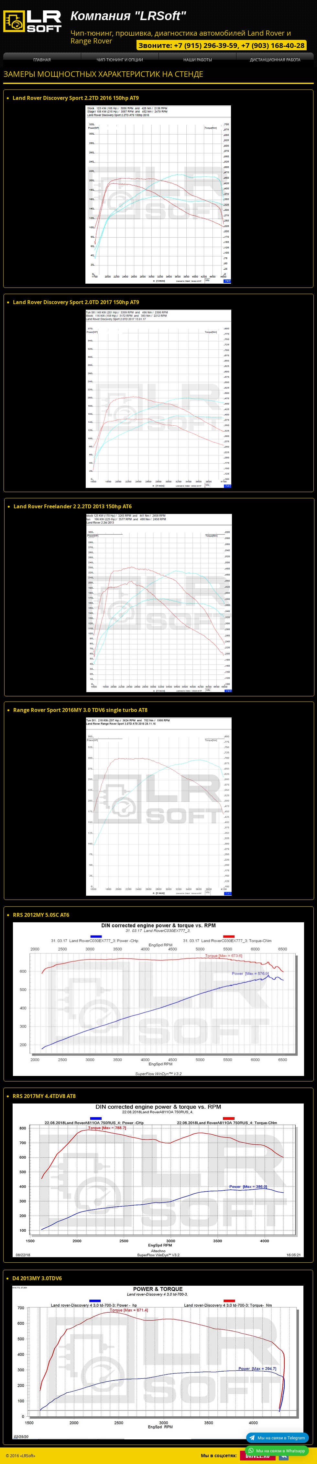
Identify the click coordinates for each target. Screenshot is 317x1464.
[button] (119, 60)
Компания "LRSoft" (128, 16)
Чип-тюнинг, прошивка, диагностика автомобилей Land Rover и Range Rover (181, 36)
